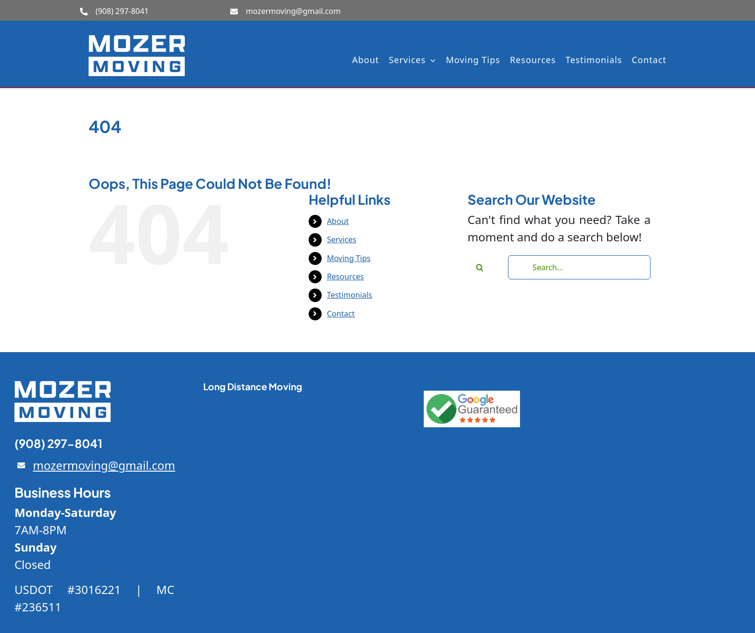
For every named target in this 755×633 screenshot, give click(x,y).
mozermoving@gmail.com (293, 11)
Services (341, 239)
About (338, 221)
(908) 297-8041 (121, 11)
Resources (345, 276)
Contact (341, 313)
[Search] (480, 267)
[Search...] (579, 267)
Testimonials (349, 295)
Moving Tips (349, 258)
